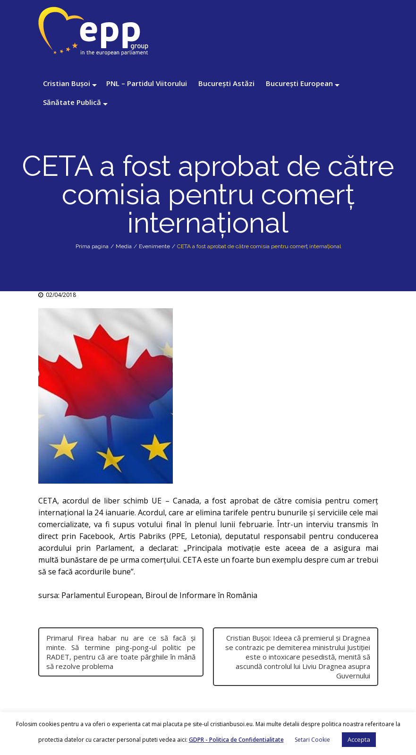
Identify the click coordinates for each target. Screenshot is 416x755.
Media (124, 246)
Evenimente (154, 246)
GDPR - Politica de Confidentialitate (236, 740)
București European (299, 83)
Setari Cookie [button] (312, 740)
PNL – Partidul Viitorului (146, 83)
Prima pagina (92, 246)
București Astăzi (226, 83)
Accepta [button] (359, 739)
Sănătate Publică (72, 102)
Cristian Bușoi (66, 83)
